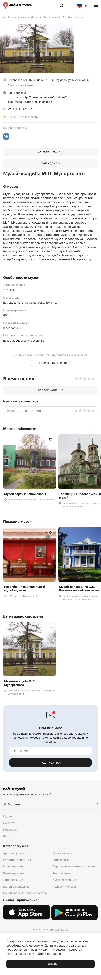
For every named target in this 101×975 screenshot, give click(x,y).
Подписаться (50, 762)
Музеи (34, 17)
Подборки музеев (65, 886)
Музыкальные (62, 853)
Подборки (10, 829)
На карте (9, 823)
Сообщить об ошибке (50, 363)
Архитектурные (14, 853)
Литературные (13, 879)
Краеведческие (13, 873)
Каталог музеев (17, 17)
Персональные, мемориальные (74, 866)
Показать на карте (20, 85)
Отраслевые (61, 859)
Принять (50, 963)
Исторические (13, 866)
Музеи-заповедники (16, 886)
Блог (6, 836)
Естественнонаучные (17, 859)
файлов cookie (32, 945)
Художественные (64, 879)
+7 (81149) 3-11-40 (20, 109)
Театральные (61, 873)
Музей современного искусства (25, 893)
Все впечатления (50, 390)
